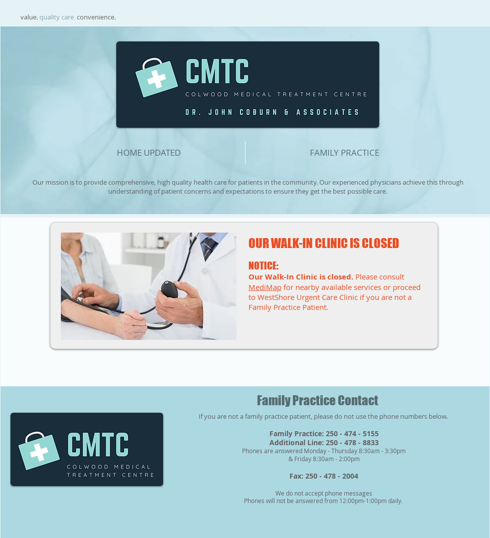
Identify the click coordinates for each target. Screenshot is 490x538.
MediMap (264, 287)
